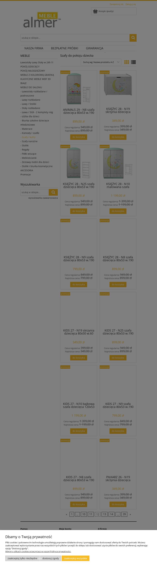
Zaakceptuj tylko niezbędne (22, 558)
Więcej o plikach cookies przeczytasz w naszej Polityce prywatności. (38, 551)
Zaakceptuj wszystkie (75, 558)
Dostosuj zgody (50, 558)
